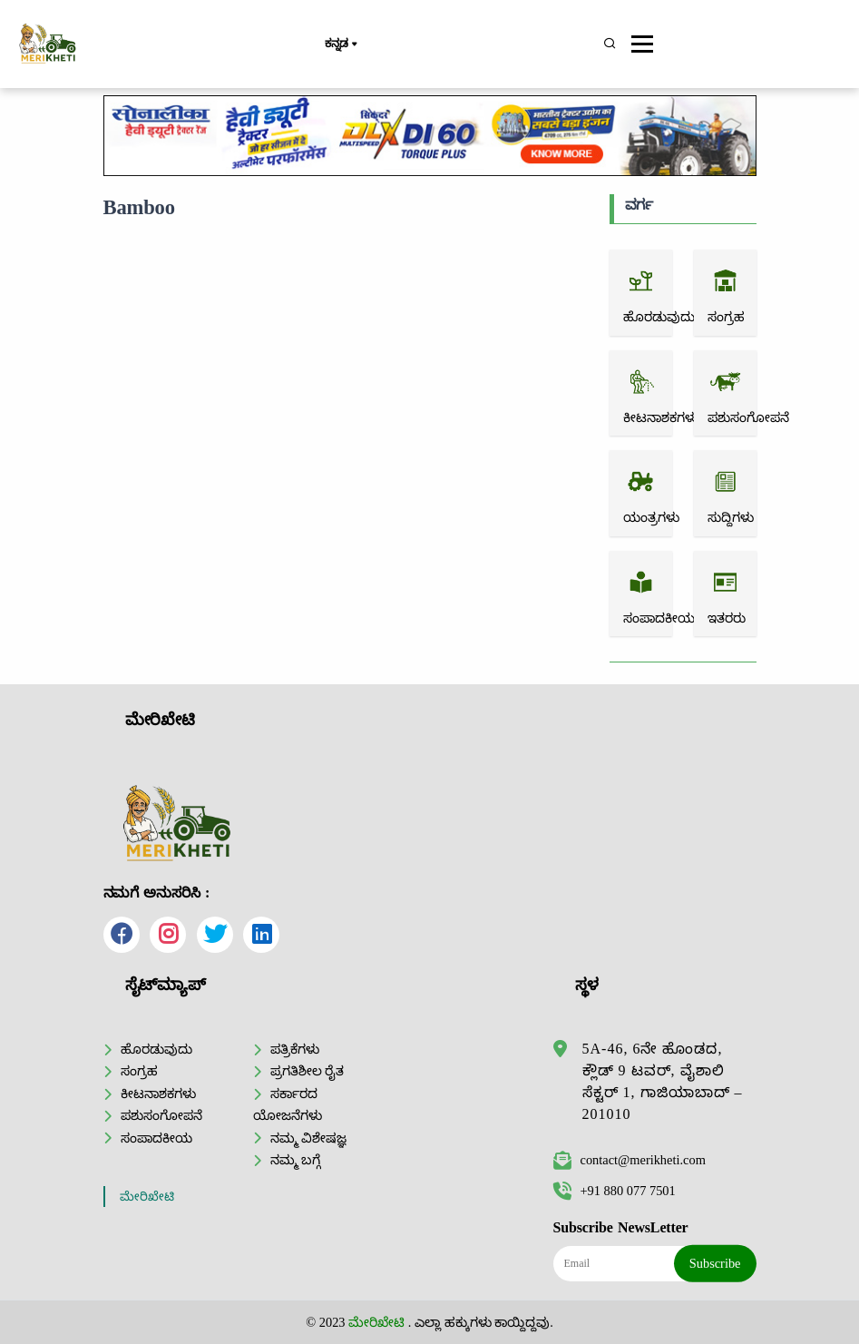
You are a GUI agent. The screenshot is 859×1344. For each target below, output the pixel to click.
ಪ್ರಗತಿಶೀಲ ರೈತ (307, 1071)
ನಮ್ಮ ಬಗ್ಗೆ (295, 1160)
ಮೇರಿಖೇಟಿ (147, 1196)
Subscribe (715, 1263)
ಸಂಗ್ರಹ (139, 1071)
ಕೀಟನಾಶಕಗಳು (158, 1093)
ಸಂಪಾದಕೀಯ (156, 1138)
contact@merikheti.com (629, 1160)
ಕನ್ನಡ (340, 44)
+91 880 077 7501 (614, 1190)
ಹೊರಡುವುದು (156, 1049)
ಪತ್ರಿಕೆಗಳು (294, 1049)
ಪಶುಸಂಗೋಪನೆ (161, 1115)
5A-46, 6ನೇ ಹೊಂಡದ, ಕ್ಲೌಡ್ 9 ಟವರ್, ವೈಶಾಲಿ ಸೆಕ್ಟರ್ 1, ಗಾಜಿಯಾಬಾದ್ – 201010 (662, 1081)
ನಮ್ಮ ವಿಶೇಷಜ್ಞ (308, 1138)
